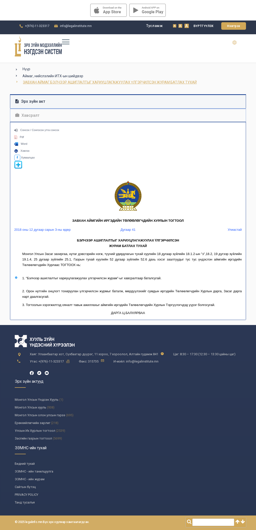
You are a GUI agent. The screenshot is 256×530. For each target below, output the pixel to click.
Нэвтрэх (233, 26)
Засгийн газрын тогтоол (33, 438)
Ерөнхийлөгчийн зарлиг (32, 423)
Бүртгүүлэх (204, 26)
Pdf (19, 137)
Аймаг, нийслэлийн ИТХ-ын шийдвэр (52, 76)
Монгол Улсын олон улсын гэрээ (40, 415)
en (237, 42)
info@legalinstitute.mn (76, 26)
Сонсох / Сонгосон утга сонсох (36, 130)
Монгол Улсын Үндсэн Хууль (36, 400)
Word (20, 143)
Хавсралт (27, 115)
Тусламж (154, 26)
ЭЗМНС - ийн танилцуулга (34, 471)
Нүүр (26, 69)
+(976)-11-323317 (37, 26)
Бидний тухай (25, 464)
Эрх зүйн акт (30, 101)
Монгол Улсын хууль (30, 407)
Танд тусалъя (25, 502)
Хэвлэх (22, 150)
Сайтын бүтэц (25, 487)
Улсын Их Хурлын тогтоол (35, 430)
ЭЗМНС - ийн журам (29, 479)
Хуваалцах (24, 157)
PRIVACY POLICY (26, 494)
